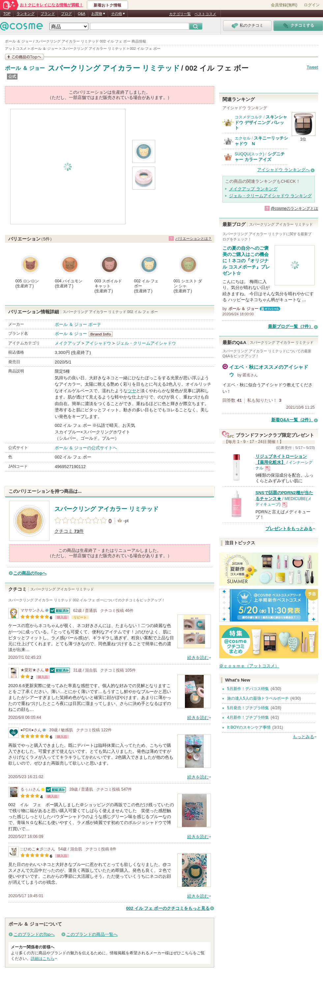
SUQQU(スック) (249, 154)
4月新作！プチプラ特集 (248, 717)
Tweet (312, 67)
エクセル (242, 138)
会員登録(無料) (284, 5)
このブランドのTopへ (34, 934)
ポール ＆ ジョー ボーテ (78, 324)
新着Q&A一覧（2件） (292, 419)
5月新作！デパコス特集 (248, 688)
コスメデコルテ (248, 117)
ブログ (66, 14)
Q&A (81, 14)
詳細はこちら (42, 958)
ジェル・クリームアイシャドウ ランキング (270, 195)
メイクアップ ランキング (253, 188)
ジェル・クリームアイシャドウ (146, 343)
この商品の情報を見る (24, 57)
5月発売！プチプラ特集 (248, 708)
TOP (7, 14)
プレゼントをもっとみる (288, 528)
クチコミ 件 (69, 531)
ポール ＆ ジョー (25, 68)
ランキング (25, 14)
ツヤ (132, 390)
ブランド (48, 14)
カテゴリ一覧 (180, 14)
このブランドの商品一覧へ (92, 934)
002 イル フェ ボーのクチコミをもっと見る (168, 908)
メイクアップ (67, 343)
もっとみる (303, 736)
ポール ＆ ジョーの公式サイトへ (86, 447)
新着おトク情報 (107, 5)
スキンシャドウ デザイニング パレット (261, 122)
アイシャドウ (98, 343)
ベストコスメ (205, 14)
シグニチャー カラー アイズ (260, 156)
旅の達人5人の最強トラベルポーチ (258, 698)
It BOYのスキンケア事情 (249, 727)
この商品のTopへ (29, 573)
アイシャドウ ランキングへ (283, 169)
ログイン (312, 5)
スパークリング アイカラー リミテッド (114, 68)
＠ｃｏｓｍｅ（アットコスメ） (249, 665)
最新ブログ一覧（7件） (290, 326)
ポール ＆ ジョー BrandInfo (103, 334)
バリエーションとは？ (193, 238)
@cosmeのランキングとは (294, 208)
